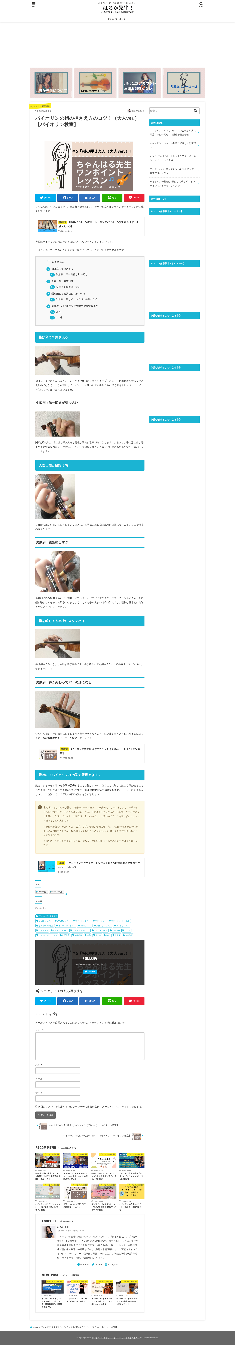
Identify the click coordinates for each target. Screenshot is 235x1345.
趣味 (108, 935)
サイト (39, 1092)
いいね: (57, 317)
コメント (40, 1029)
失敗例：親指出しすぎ (65, 287)
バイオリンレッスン (81, 930)
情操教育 (78, 935)
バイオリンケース (60, 930)
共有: (55, 311)
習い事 (98, 935)
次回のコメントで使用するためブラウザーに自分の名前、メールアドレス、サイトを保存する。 (91, 1106)
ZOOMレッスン (63, 921)
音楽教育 (129, 935)
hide (62, 262)
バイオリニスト (122, 926)
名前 (38, 1064)
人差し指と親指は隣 (59, 281)
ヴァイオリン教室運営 (40, 106)
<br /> (174, 235)
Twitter (91, 972)
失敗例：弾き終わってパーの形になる (74, 299)
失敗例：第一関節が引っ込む (69, 274)
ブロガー (116, 930)
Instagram (113, 1264)
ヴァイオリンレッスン (120, 921)
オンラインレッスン (66, 926)
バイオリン (43, 930)
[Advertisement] (117, 45)
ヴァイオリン (100, 921)
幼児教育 (66, 935)
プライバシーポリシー (118, 19)
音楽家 (117, 935)
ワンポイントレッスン (48, 935)
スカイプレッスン (103, 926)
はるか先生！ (64, 1227)
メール (40, 1078)
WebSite (84, 1264)
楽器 (89, 935)
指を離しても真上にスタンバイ (66, 293)
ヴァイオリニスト (82, 921)
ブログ (127, 930)
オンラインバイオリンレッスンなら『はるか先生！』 (116, 1338)
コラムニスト (85, 926)
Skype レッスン (45, 921)
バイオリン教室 (100, 930)
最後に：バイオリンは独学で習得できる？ (72, 306)
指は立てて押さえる (59, 269)
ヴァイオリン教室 (46, 926)
